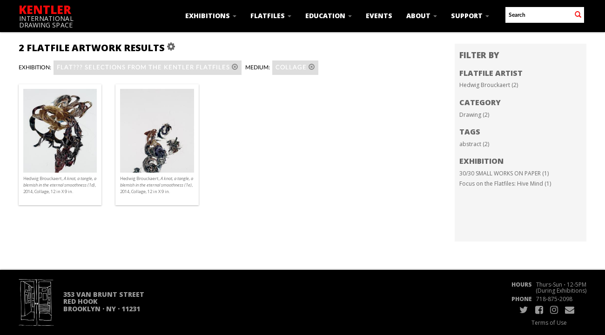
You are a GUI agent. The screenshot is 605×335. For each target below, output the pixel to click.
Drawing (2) (474, 115)
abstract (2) (474, 144)
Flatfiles (270, 15)
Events (379, 15)
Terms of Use (549, 323)
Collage (295, 67)
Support (470, 15)
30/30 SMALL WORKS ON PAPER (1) (504, 173)
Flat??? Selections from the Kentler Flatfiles (147, 67)
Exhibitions (210, 15)
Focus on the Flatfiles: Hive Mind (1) (505, 184)
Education (328, 15)
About (421, 15)
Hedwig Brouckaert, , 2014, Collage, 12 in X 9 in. (59, 184)
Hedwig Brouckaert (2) (488, 85)
